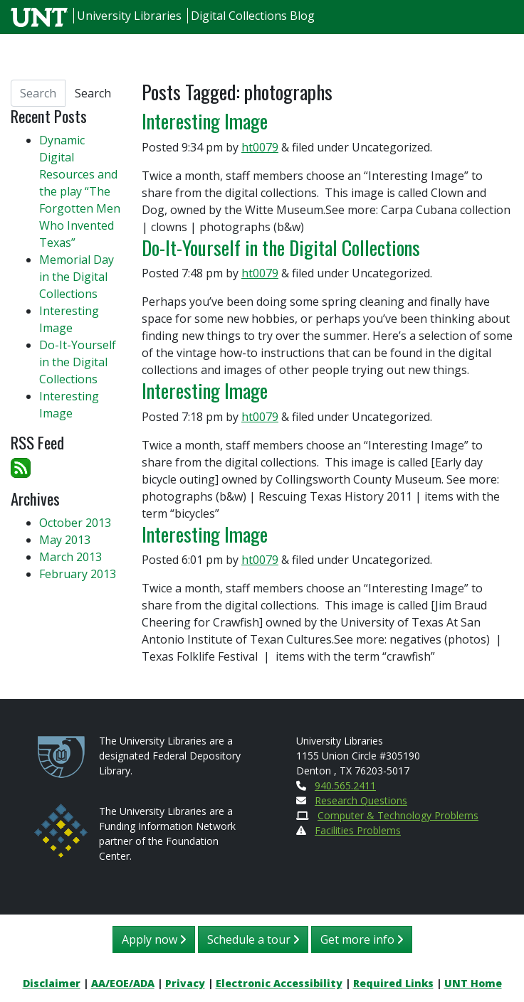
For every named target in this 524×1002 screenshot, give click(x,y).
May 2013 (64, 540)
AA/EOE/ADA (122, 983)
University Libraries (129, 15)
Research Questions (361, 800)
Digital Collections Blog (253, 15)
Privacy (185, 983)
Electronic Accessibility (279, 983)
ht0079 (259, 147)
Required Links (393, 983)
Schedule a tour (253, 939)
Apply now (154, 939)
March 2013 (70, 557)
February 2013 (77, 574)
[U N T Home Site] (40, 15)
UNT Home (473, 983)
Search (93, 93)
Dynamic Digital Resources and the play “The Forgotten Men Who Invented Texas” (79, 191)
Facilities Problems (358, 830)
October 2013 (75, 523)
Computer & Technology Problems (398, 815)
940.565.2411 (345, 785)
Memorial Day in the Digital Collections (76, 277)
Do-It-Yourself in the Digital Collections (281, 247)
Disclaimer (51, 983)
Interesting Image (205, 120)
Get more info (361, 939)
